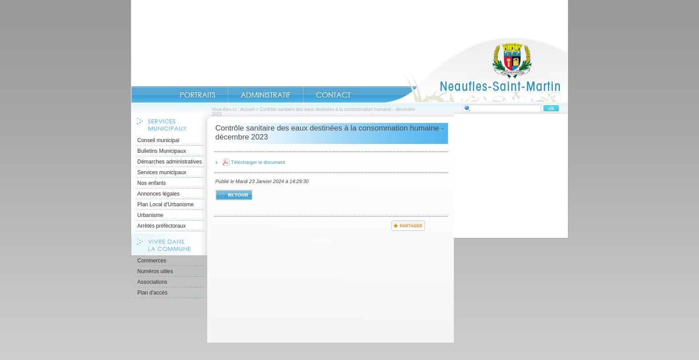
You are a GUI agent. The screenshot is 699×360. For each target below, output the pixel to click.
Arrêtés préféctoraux (161, 226)
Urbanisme (150, 215)
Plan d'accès (152, 293)
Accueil (476, 69)
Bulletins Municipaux (161, 151)
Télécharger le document (258, 162)
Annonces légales (158, 194)
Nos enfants (151, 183)
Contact (333, 95)
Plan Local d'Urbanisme (165, 204)
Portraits (197, 95)
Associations (152, 282)
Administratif (265, 95)
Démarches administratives (169, 162)
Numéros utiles (155, 271)
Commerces (151, 261)
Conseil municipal (158, 140)
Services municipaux (161, 172)
